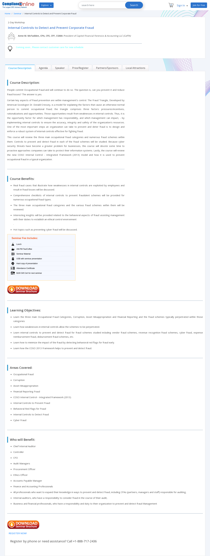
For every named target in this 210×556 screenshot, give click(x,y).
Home (7, 13)
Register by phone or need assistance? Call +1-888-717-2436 (53, 541)
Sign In (182, 5)
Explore (46, 5)
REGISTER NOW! (18, 533)
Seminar (17, 13)
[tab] (20, 68)
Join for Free (199, 5)
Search (134, 5)
